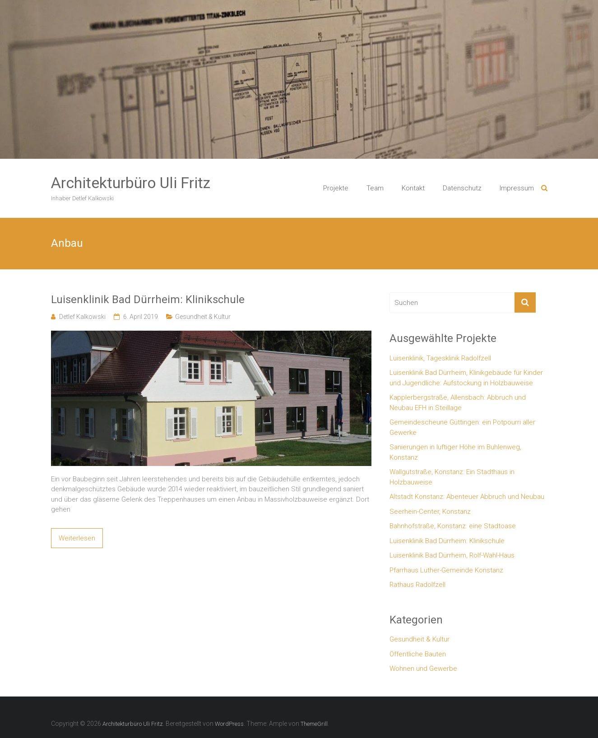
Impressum (517, 188)
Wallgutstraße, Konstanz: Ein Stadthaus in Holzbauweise (452, 477)
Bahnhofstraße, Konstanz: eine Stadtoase (452, 526)
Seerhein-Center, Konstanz (430, 511)
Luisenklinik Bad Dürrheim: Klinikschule (148, 299)
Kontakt (413, 188)
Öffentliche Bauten (417, 654)
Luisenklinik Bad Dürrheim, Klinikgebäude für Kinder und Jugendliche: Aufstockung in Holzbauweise (466, 378)
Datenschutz (462, 188)
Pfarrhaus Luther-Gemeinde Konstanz (446, 570)
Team (375, 188)
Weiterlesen (77, 538)
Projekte (335, 188)
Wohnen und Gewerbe (423, 668)
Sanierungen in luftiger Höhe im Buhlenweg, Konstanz (455, 452)
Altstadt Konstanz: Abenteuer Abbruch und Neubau (466, 497)
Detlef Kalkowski (82, 316)
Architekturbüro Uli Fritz (130, 183)
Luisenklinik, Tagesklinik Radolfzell (440, 358)
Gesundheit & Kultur (203, 316)
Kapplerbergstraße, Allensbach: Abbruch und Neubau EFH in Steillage (457, 402)
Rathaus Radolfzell (417, 585)
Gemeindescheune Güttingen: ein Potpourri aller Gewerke (462, 427)
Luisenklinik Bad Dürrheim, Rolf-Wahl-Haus (452, 555)
